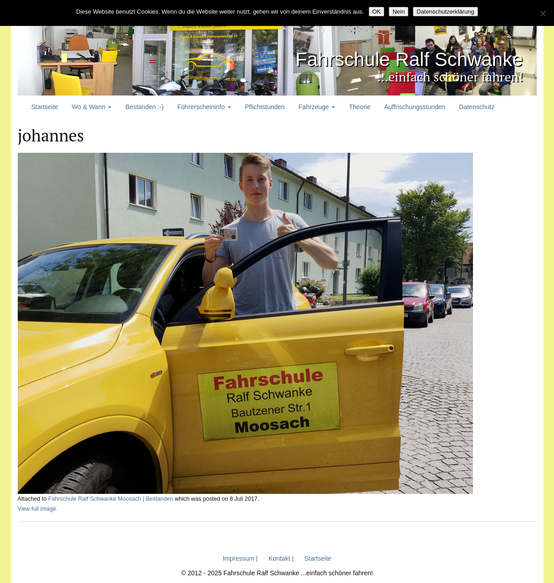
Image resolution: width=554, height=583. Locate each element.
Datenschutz (476, 107)
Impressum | (240, 558)
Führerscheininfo (204, 107)
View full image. (38, 509)
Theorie (359, 107)
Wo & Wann (92, 107)
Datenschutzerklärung (445, 11)
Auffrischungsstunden (414, 107)
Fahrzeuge (317, 107)
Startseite (44, 107)
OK (376, 11)
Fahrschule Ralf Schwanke (409, 59)
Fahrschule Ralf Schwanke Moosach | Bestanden (110, 499)
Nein (398, 11)
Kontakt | (281, 558)
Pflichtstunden (265, 107)
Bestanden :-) (144, 107)
